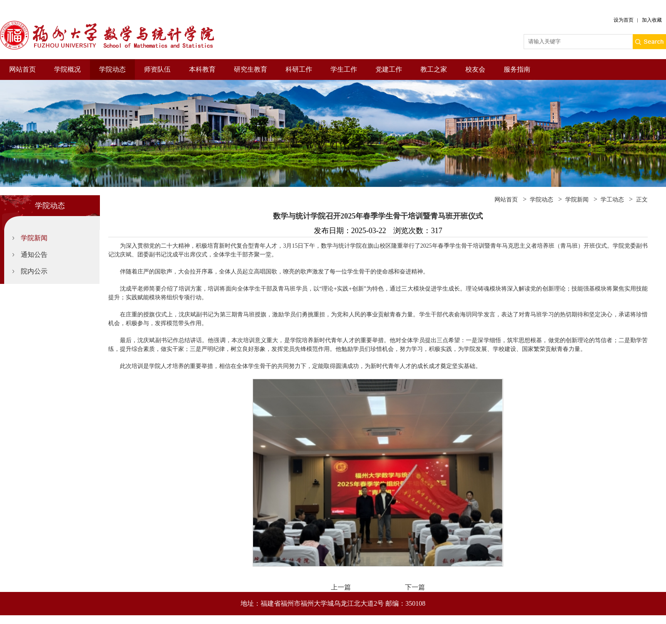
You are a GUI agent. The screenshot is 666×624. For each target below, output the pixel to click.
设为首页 (624, 20)
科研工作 (299, 69)
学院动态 (112, 69)
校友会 (475, 69)
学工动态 (612, 199)
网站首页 (22, 69)
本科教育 (202, 69)
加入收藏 (652, 20)
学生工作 (344, 69)
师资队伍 (157, 69)
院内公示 (34, 271)
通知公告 (34, 254)
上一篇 (341, 587)
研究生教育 (250, 69)
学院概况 (67, 69)
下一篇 (415, 587)
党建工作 (388, 69)
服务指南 (517, 69)
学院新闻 (34, 237)
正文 (642, 199)
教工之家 (433, 69)
